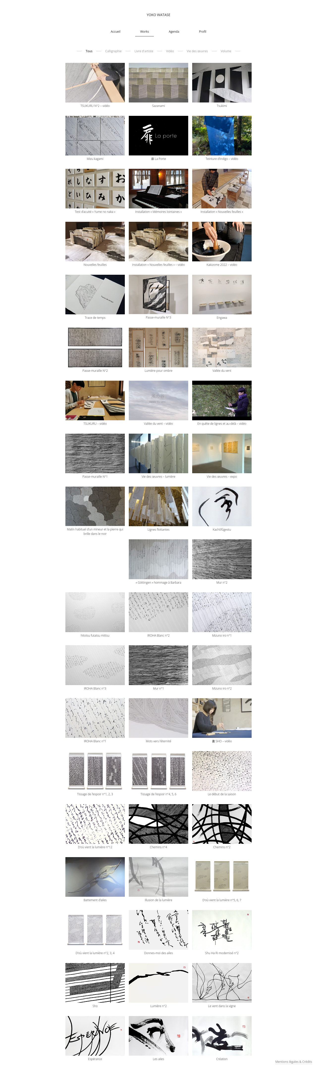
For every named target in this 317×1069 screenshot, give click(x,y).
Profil (202, 31)
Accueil (115, 31)
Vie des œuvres (197, 51)
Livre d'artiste (143, 51)
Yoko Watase (158, 14)
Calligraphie (113, 51)
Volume (226, 51)
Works (144, 31)
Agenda (174, 31)
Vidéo (170, 51)
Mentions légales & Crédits (293, 1062)
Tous (89, 51)
